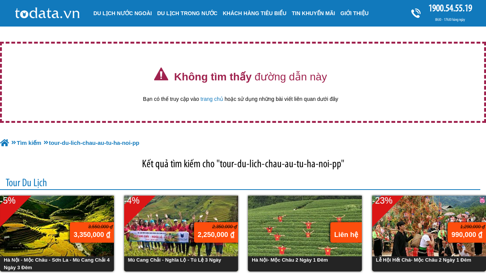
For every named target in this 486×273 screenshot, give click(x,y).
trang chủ (211, 99)
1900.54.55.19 (449, 8)
